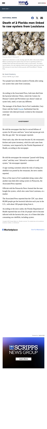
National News (10, 18)
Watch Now (41, 3)
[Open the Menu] (3, 3)
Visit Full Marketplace (37, 229)
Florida (20, 109)
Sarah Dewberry (10, 74)
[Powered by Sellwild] (41, 335)
